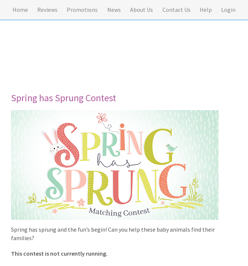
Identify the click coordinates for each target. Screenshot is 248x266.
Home (20, 9)
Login (228, 9)
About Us (141, 9)
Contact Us (177, 9)
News (114, 9)
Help (206, 9)
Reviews (47, 9)
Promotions (82, 9)
